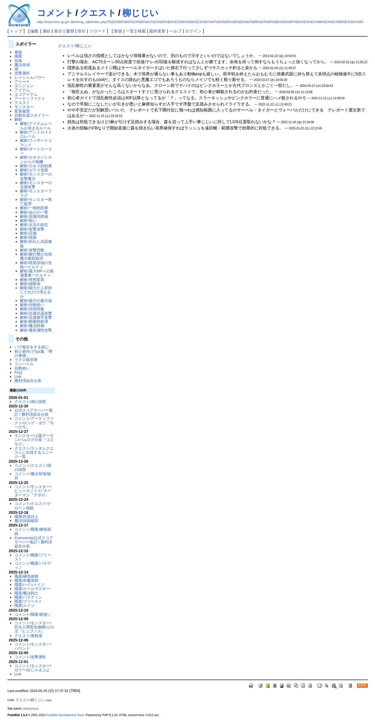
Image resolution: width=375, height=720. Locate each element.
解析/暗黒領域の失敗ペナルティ (36, 265)
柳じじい (140, 13)
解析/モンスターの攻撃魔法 (36, 176)
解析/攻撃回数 (32, 250)
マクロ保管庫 (26, 359)
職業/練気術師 (26, 576)
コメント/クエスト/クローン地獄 (32, 505)
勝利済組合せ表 (27, 380)
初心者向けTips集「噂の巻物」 (33, 353)
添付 (81, 31)
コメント (55, 13)
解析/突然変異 (32, 279)
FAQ (18, 372)
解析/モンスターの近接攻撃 (36, 185)
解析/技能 (28, 237)
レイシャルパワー (29, 77)
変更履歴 (22, 111)
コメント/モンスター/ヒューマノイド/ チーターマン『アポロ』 (32, 491)
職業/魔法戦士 (26, 593)
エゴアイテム (26, 94)
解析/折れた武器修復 (36, 243)
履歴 (70, 31)
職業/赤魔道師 (26, 580)
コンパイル (24, 364)
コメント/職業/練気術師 (32, 531)
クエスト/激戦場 (28, 635)
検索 (142, 31)
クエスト (98, 13)
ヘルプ (175, 31)
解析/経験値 (30, 284)
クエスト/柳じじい (75, 45)
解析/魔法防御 (32, 326)
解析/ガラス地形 (34, 170)
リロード (97, 31)
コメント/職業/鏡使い (32, 614)
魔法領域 (22, 65)
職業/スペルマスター (32, 588)
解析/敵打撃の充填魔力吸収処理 (36, 256)
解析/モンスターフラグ (36, 193)
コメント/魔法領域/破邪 (32, 476)
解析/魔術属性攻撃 (36, 330)
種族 (18, 52)
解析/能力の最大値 (36, 300)
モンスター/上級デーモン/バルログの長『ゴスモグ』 (34, 439)
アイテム (22, 90)
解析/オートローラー (36, 151)
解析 (18, 119)
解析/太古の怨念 (34, 224)
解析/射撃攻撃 (32, 229)
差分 (58, 31)
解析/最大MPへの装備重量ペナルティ (37, 273)
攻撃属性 (22, 73)
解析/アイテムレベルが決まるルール (36, 125)
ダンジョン (24, 86)
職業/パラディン (28, 597)
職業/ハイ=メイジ (29, 584)
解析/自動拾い (32, 305)
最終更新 (157, 31)
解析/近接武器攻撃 (36, 313)
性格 (18, 60)
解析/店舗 (28, 233)
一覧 (130, 31)
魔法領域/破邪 (26, 521)
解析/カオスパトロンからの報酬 (36, 159)
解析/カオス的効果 (36, 166)
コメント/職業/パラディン (32, 565)
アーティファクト (29, 98)
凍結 (46, 31)
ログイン (193, 31)
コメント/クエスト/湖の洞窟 (32, 467)
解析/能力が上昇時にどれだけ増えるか (36, 292)
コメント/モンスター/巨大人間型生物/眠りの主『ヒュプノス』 (34, 627)
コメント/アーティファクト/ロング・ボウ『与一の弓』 (34, 422)
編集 (34, 31)
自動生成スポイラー (31, 115)
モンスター (24, 107)
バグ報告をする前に (31, 347)
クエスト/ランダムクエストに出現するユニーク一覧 (34, 452)
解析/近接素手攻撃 (36, 317)
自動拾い (22, 368)
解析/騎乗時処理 (34, 321)
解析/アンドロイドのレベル (36, 134)
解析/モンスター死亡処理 (36, 201)
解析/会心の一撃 (34, 212)
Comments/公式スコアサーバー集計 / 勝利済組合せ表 (33, 542)
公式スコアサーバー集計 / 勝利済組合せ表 (33, 412)
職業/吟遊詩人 (26, 516)
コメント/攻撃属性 (30, 657)
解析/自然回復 (32, 309)
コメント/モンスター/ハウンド (32, 646)
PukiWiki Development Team (65, 715)
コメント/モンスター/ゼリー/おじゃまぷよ (32, 668)
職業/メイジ (24, 605)
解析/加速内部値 (34, 216)
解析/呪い (28, 220)
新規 (118, 31)
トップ (16, 31)
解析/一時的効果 (34, 208)
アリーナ (22, 81)
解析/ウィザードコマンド (36, 142)
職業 (18, 56)
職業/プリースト (28, 601)
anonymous (31, 708)
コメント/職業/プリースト (32, 557)
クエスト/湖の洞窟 (30, 401)
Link (18, 376)
